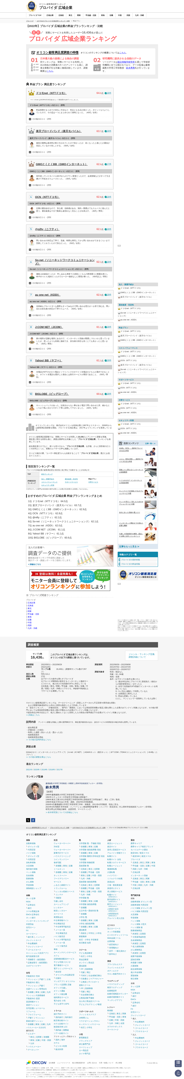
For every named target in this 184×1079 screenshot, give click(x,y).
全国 (122, 1023)
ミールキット (59, 869)
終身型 (135, 934)
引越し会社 (58, 901)
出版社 (58, 978)
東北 (29, 608)
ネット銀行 (31, 918)
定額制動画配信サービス (64, 959)
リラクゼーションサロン (89, 1021)
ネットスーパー (60, 875)
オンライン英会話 (86, 963)
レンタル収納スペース (65, 891)
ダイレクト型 (33, 847)
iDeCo (133, 999)
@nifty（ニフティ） (47, 229)
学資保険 (30, 885)
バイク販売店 (59, 936)
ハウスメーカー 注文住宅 (36, 1028)
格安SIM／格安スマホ (140, 853)
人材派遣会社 (113, 914)
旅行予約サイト (60, 1014)
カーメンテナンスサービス (65, 952)
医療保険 (30, 878)
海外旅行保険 (31, 869)
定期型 (143, 934)
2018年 (52, 769)
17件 (108, 164)
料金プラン (123, 328)
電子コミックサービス (63, 968)
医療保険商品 (136, 930)
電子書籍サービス (61, 965)
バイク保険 (31, 853)
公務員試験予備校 (86, 998)
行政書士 (84, 979)
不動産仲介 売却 (33, 976)
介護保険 (134, 966)
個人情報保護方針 (78, 1063)
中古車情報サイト (61, 920)
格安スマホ (146, 856)
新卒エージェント (114, 905)
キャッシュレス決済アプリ (37, 953)
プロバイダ (135, 859)
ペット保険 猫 (137, 927)
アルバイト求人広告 (115, 918)
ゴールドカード (34, 950)
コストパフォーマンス (49, 482)
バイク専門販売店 (63, 940)
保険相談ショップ (33, 888)
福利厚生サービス (61, 997)
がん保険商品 (136, 950)
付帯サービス (93, 482)
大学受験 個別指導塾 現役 (90, 850)
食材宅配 (57, 862)
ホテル (56, 1043)
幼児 (83, 956)
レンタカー (58, 907)
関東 (29, 611)
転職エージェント (114, 866)
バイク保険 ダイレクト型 (141, 908)
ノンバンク (40, 937)
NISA (28, 902)
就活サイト (112, 847)
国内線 (58, 1030)
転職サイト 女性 (114, 859)
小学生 (99, 933)
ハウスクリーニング (62, 856)
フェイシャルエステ (115, 968)
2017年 (60, 769)
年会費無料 (32, 943)
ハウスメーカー (34, 1047)
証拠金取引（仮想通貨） (38, 963)
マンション (32, 979)
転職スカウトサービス (116, 862)
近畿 (29, 620)
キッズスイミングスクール (89, 1024)
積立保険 (134, 979)
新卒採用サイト (113, 900)
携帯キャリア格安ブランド (142, 847)
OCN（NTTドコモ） (47, 196)
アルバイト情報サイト (116, 853)
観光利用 (59, 1049)
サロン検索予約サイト (116, 974)
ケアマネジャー (97, 979)
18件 (108, 93)
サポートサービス (71, 482)
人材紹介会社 (113, 910)
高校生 (84, 933)
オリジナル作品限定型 (65, 975)
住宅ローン (31, 927)
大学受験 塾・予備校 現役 (90, 843)
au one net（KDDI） (48, 294)
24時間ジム (84, 1018)
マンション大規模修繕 (35, 995)
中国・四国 (46, 1040)
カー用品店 (83, 1050)
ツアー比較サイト (61, 1033)
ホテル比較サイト (61, 1024)
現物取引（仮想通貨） (37, 959)
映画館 (110, 1010)
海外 (63, 1040)
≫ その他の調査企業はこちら (38, 757)
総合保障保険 (136, 969)
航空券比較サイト (61, 1020)
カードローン (31, 934)
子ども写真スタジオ (62, 962)
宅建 (83, 972)
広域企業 (31, 603)
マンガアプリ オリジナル (64, 981)
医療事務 (89, 969)
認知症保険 (135, 959)
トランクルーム (60, 888)
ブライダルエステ (114, 964)
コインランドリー (61, 859)
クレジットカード (33, 940)
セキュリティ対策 (47, 485)
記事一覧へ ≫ (150, 443)
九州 (48, 992)
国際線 (66, 1030)
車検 (55, 949)
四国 (29, 625)
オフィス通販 (59, 991)
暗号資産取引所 (32, 956)
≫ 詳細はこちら (33, 715)
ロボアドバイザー (33, 966)
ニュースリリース (63, 1063)
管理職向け (114, 948)
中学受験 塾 (84, 898)
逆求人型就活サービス (116, 850)
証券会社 (31, 905)
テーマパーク (113, 1030)
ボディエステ (113, 971)
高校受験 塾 (84, 866)
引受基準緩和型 (139, 937)
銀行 (30, 908)
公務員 (84, 982)
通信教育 (83, 930)
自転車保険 (31, 862)
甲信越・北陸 (33, 614)
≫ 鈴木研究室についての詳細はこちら (62, 812)
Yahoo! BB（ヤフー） (48, 360)
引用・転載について (106, 1063)
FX (27, 930)
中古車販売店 (59, 924)
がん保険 (30, 882)
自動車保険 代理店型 (139, 905)
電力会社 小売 (60, 1001)
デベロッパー (33, 1050)
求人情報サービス (114, 891)
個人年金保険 (136, 972)
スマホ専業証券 (32, 911)
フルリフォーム (34, 1014)
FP (82, 969)
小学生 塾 (83, 917)
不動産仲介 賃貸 (33, 998)
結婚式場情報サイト (115, 997)
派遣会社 (111, 882)
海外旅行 (69, 1017)
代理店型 (31, 850)
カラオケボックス (114, 1026)
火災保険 (30, 866)
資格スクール (84, 985)
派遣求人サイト (113, 888)
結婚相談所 (112, 991)
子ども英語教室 (85, 953)
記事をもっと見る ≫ (129, 546)
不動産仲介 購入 (33, 982)
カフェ (56, 956)
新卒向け (113, 954)
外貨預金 (30, 924)
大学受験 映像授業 (87, 862)
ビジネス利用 (61, 1046)
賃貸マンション (32, 1005)
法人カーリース (113, 928)
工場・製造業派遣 (114, 885)
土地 (48, 979)
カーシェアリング (61, 904)
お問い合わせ (92, 1063)
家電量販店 (83, 1038)
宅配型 (58, 898)
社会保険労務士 (95, 975)
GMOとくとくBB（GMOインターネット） (62, 164)
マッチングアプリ (114, 1000)
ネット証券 (31, 898)
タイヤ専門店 (84, 1054)
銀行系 (31, 937)
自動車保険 (31, 843)
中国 (29, 622)
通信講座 (83, 966)
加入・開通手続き (47, 479)
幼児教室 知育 (85, 943)
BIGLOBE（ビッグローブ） (52, 393)
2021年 (29, 769)
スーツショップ (85, 1047)
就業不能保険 (136, 956)
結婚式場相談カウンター (117, 994)
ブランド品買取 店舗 (62, 984)
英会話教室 (83, 959)
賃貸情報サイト (32, 1002)
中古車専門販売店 (63, 927)
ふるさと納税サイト (62, 885)
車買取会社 (58, 917)
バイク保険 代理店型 (139, 911)
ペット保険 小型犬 (138, 924)
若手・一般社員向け (117, 951)
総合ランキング (47, 474)
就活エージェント (114, 843)
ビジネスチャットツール (117, 935)
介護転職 (111, 872)
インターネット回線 (139, 875)
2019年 (44, 769)
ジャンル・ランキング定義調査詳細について (142, 655)
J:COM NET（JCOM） (49, 326)
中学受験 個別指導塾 (88, 904)
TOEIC (84, 975)
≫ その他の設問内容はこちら (38, 740)
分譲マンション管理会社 (36, 989)
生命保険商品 (136, 940)
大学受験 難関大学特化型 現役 (92, 856)
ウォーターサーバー (62, 843)
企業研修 (111, 941)
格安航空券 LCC (60, 1027)
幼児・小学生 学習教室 (88, 940)
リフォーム (31, 1011)
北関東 (39, 1037)
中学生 (91, 933)
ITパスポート (93, 982)
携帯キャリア (136, 843)
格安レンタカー (60, 911)
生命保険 (30, 875)
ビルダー (31, 1034)
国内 (57, 1040)
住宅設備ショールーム (35, 1008)
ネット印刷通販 (113, 932)
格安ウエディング (114, 987)
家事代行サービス (61, 853)
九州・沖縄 (32, 628)
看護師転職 (112, 869)
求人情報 (118, 1063)
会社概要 (52, 1063)
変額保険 (134, 975)
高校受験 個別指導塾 (88, 882)
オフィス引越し (60, 988)
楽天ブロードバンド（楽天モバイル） (59, 131)
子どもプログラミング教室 (90, 1004)
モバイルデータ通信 (139, 850)
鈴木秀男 (130, 68)
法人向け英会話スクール (89, 1001)
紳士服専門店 (84, 1044)
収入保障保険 (138, 946)
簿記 (88, 972)
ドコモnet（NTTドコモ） (51, 93)
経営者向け (114, 944)
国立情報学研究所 (126, 62)
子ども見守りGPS (61, 1004)
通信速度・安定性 (71, 479)
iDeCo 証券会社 (32, 914)
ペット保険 (31, 872)
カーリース (58, 914)
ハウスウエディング (115, 984)
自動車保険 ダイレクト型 (141, 902)
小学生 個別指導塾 (87, 924)
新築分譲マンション (34, 1021)
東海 (29, 617)
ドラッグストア (85, 1041)
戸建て (42, 979)
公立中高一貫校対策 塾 (88, 911)
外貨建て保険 (136, 963)
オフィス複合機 (60, 994)
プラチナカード (141, 1031)
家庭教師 (83, 936)
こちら (122, 53)
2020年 (37, 769)
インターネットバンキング (37, 921)
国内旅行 (59, 1017)
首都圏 (31, 992)
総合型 (58, 972)
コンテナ (59, 895)
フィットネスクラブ (87, 1014)
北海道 (30, 605)
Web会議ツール (114, 938)
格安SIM (136, 856)
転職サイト (112, 856)
